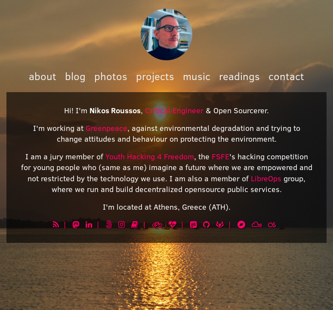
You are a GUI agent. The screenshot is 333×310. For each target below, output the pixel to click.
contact (286, 76)
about (42, 76)
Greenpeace (106, 128)
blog (75, 76)
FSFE (220, 156)
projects (155, 76)
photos (110, 76)
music (196, 76)
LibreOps (266, 178)
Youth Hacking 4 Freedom (149, 156)
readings (239, 76)
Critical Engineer (174, 110)
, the (203, 156)
